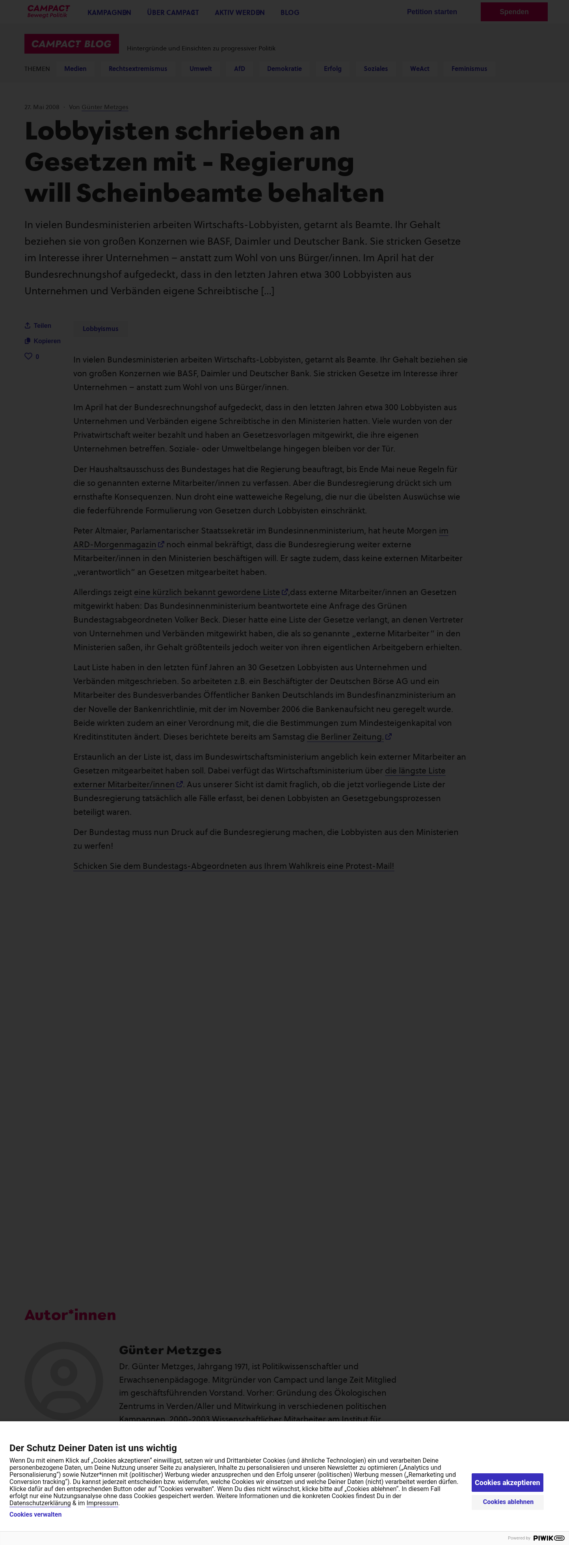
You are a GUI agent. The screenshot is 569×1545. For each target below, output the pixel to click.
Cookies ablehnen (508, 1502)
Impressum (103, 1503)
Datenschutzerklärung (40, 1503)
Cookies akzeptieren (507, 1482)
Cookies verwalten (35, 1515)
